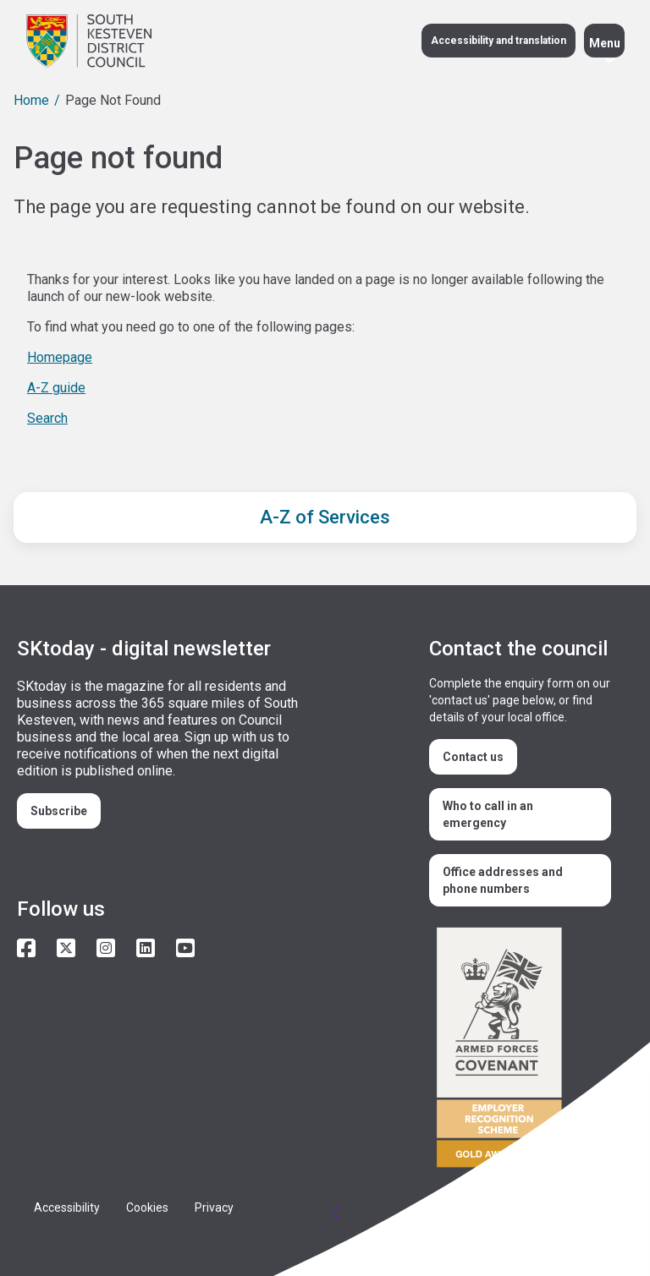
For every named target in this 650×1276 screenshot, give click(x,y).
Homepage (59, 357)
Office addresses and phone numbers (503, 880)
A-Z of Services (325, 517)
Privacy (214, 1207)
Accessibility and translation (498, 41)
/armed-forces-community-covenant (524, 1050)
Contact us (473, 757)
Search (47, 418)
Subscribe (58, 811)
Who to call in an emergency (488, 814)
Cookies (147, 1207)
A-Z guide (56, 388)
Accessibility (67, 1207)
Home (31, 100)
